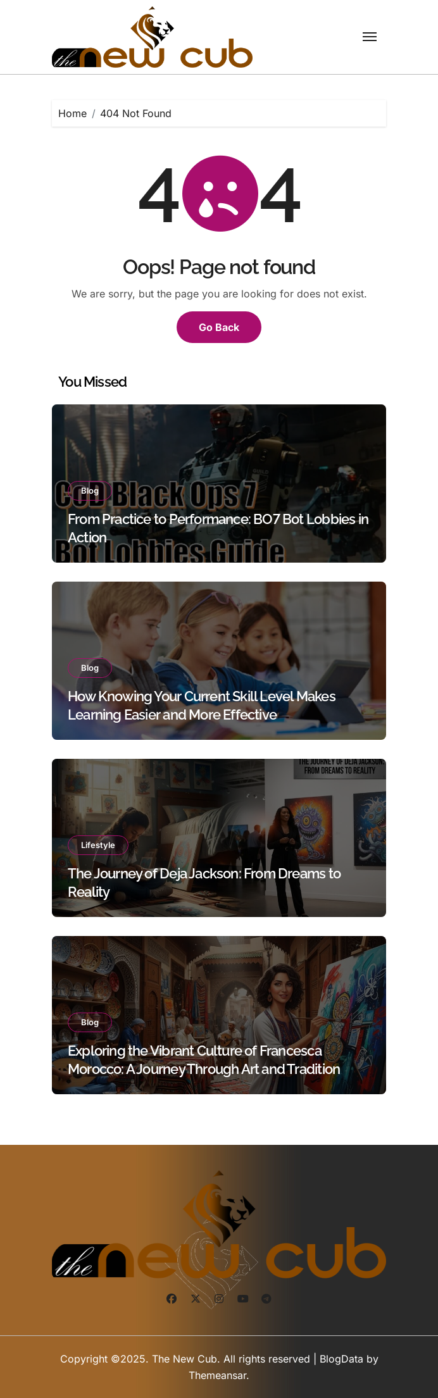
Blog (90, 490)
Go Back (219, 327)
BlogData (341, 1358)
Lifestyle (98, 845)
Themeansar (217, 1375)
